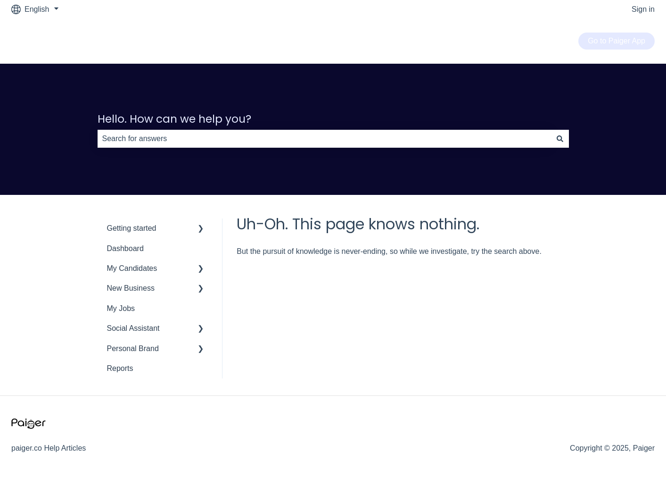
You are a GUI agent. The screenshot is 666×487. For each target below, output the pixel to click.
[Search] (560, 139)
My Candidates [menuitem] (132, 268)
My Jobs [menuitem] (121, 308)
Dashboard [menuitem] (125, 248)
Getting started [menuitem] (131, 228)
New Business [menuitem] (131, 288)
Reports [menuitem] (120, 368)
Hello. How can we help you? (174, 118)
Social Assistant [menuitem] (133, 328)
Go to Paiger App (616, 41)
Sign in (643, 9)
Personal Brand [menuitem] (133, 348)
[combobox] (324, 139)
